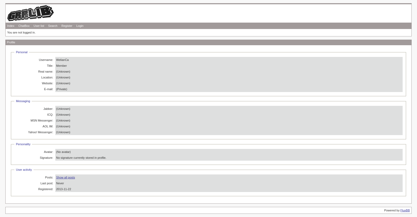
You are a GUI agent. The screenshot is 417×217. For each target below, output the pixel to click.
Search (52, 25)
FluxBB (405, 210)
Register (66, 25)
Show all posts (65, 177)
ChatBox (24, 25)
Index (10, 25)
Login (80, 25)
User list (39, 25)
